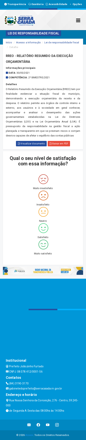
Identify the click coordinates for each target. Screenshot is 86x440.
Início (9, 42)
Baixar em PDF (59, 143)
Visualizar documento (31, 143)
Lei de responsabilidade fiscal (61, 42)
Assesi (29, 435)
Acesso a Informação (28, 42)
